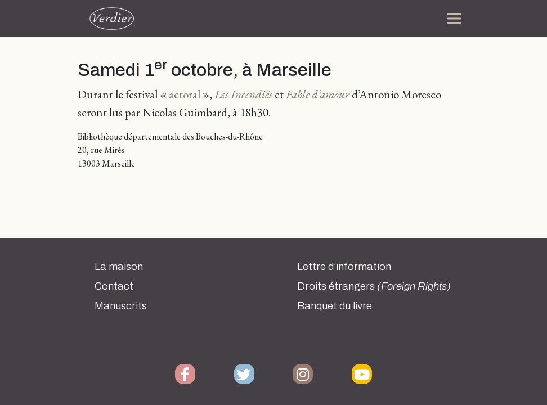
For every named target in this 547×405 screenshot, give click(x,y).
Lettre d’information (344, 266)
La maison (119, 266)
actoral (184, 94)
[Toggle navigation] (454, 18)
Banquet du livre (334, 306)
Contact (114, 286)
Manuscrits (121, 306)
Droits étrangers (374, 286)
